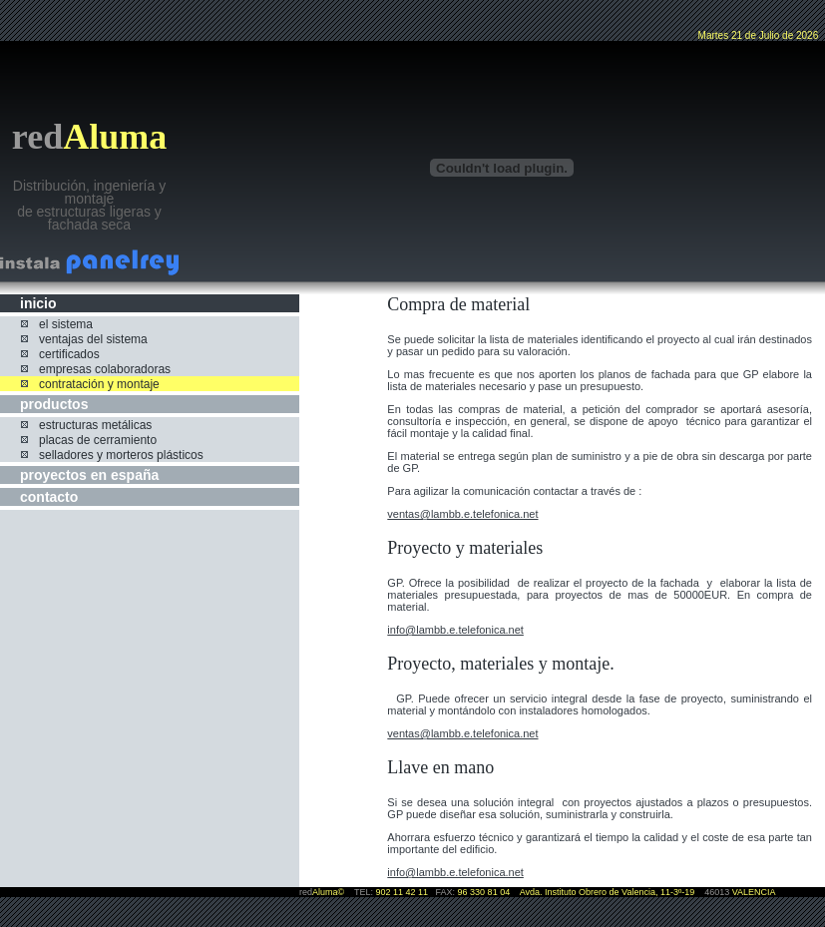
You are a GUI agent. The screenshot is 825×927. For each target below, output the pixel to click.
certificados (69, 354)
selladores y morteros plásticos (121, 455)
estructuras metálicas (95, 425)
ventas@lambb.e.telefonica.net (462, 514)
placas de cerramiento (98, 440)
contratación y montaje (99, 384)
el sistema (66, 324)
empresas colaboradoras (105, 369)
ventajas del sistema (93, 339)
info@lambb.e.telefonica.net (455, 630)
